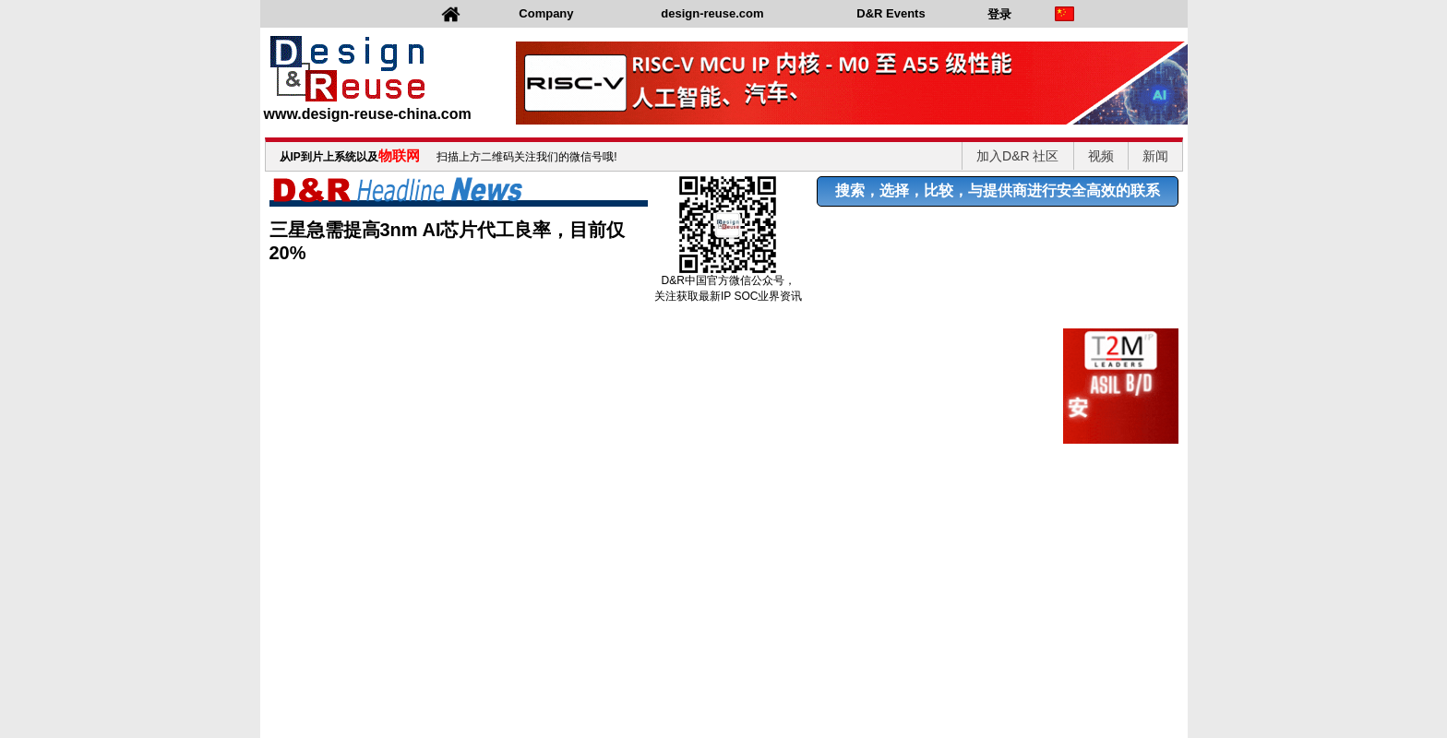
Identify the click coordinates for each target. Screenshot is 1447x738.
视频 (1101, 156)
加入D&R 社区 (1017, 156)
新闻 (1155, 156)
